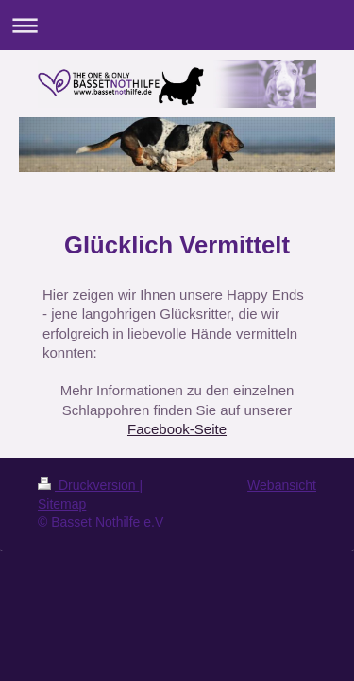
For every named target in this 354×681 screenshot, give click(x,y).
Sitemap (62, 504)
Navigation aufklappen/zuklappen (177, 25)
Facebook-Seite (177, 429)
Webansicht (281, 485)
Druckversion (88, 485)
